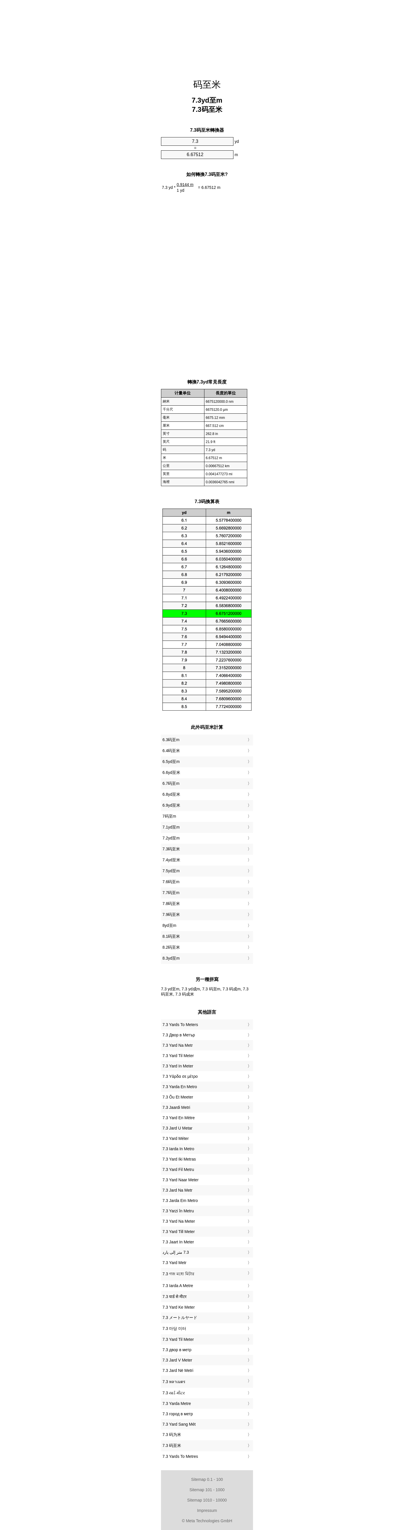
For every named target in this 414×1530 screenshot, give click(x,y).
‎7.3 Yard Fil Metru (178, 1169)
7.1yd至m (171, 827)
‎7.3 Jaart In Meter (178, 1242)
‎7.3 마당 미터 (174, 1328)
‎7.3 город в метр (177, 1414)
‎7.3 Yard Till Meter (178, 1231)
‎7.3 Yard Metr (174, 1262)
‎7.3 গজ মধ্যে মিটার (178, 1274)
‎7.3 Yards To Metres (180, 1456)
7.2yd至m (171, 838)
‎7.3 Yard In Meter (177, 1066)
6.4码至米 (171, 750)
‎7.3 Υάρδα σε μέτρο (180, 1076)
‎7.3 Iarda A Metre (177, 1285)
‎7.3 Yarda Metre (176, 1403)
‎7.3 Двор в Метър (178, 1035)
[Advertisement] (207, 36)
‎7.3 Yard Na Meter (178, 1221)
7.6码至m (170, 881)
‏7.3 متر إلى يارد (175, 1252)
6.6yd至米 (171, 772)
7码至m (169, 816)
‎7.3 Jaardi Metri (176, 1107)
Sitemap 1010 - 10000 (207, 1500)
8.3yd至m (171, 958)
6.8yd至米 (171, 794)
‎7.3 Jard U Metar (177, 1128)
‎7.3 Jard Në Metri (177, 1370)
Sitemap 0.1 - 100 (207, 1479)
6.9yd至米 (171, 805)
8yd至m (169, 925)
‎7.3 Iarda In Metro (178, 1148)
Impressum (207, 1510)
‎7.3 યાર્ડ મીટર (173, 1393)
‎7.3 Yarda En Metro (179, 1086)
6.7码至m (170, 783)
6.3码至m (170, 739)
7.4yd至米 (171, 860)
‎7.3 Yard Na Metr (177, 1045)
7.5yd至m (171, 870)
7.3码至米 (171, 849)
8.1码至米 (171, 936)
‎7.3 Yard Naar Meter (180, 1180)
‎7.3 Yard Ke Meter (178, 1307)
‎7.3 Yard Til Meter (178, 1055)
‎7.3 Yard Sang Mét (178, 1424)
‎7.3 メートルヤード (179, 1317)
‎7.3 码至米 (171, 1445)
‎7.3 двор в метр (176, 1349)
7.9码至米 (171, 914)
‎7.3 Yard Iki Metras (179, 1159)
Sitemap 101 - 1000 (207, 1489)
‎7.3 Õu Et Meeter (177, 1097)
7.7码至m (170, 892)
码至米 (207, 84)
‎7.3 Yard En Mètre (178, 1117)
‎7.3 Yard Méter (175, 1138)
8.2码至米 (171, 947)
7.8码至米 (171, 903)
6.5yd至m (171, 761)
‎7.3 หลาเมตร (173, 1381)
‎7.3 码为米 (171, 1434)
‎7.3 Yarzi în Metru (178, 1211)
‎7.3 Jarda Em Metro (180, 1200)
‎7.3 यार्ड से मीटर (174, 1296)
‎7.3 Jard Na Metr (177, 1190)
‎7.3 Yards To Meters (180, 1024)
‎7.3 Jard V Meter (177, 1360)
